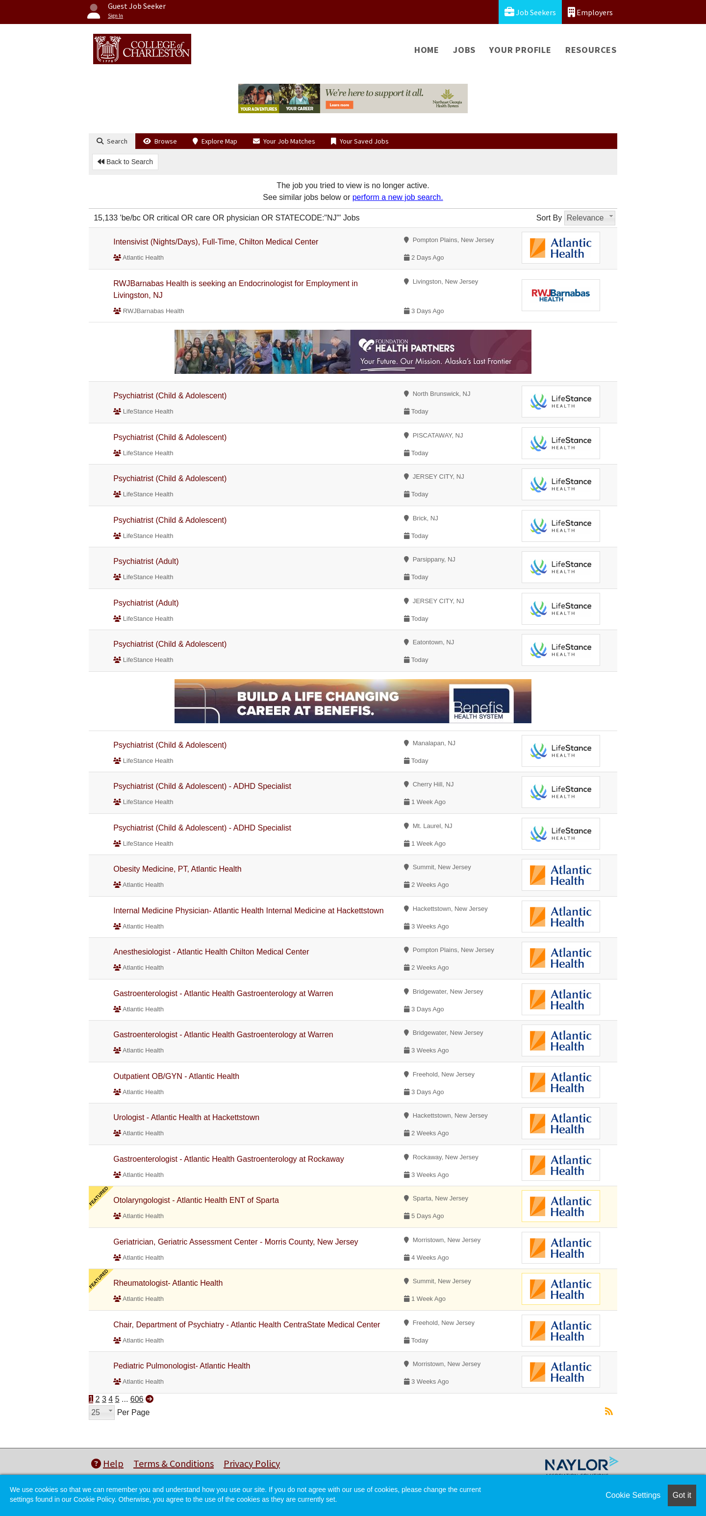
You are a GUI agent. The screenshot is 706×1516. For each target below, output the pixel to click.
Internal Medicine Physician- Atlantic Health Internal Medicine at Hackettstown (248, 910)
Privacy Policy (252, 1463)
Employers (590, 12)
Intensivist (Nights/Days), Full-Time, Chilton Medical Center (215, 242)
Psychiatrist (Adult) (145, 561)
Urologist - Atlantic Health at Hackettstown (186, 1117)
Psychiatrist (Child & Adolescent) (170, 395)
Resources (591, 49)
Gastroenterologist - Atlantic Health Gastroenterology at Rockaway (228, 1159)
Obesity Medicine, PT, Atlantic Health (177, 869)
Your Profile (520, 49)
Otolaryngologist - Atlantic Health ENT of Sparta (196, 1200)
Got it (682, 1495)
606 (137, 1399)
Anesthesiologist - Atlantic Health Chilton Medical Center (211, 952)
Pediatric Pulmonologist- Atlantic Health (181, 1366)
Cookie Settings (632, 1495)
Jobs (464, 49)
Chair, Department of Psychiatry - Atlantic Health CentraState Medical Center (246, 1324)
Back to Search (125, 162)
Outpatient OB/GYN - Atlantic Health (176, 1076)
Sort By (549, 218)
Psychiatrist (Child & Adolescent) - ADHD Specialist (202, 786)
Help (107, 1463)
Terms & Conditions (173, 1463)
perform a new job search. (398, 197)
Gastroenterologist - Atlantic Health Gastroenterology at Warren (223, 993)
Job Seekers (530, 12)
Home (426, 49)
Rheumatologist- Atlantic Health (168, 1283)
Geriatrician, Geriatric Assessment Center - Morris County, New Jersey (235, 1242)
